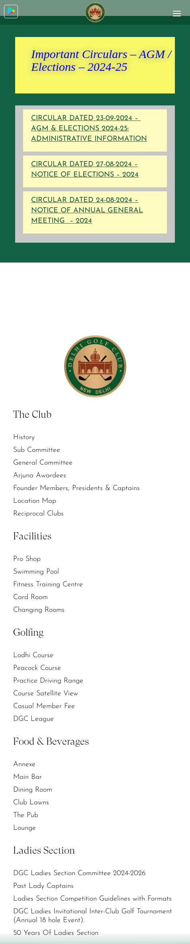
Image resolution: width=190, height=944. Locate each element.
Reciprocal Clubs (38, 514)
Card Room (30, 597)
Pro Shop (27, 559)
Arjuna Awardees (39, 475)
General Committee (42, 463)
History (24, 437)
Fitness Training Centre (48, 584)
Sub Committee (36, 450)
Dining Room (32, 790)
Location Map (34, 501)
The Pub (25, 815)
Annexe (24, 764)
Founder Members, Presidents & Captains (76, 488)
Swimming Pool (36, 572)
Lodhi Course (33, 655)
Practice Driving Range (48, 681)
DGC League (33, 719)
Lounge (24, 828)
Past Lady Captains (43, 886)
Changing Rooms (39, 610)
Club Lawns (31, 802)
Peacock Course (37, 668)
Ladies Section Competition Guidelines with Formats (92, 899)
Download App (11, 11)
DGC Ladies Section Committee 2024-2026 (79, 873)
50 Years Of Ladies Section (55, 933)
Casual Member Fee (44, 706)
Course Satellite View (45, 693)
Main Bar (27, 777)
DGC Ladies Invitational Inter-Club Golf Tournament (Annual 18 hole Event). (92, 916)
